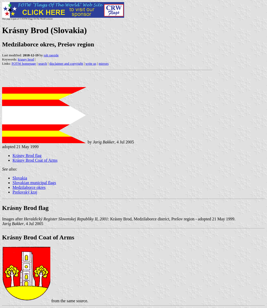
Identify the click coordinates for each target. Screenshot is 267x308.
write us (91, 63)
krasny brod (26, 59)
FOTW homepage (23, 63)
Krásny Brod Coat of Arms (35, 160)
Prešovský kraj (25, 192)
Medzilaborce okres (29, 187)
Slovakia (20, 178)
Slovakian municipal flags (34, 182)
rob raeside (51, 55)
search (42, 63)
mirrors (103, 63)
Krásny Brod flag (27, 155)
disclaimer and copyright (66, 63)
